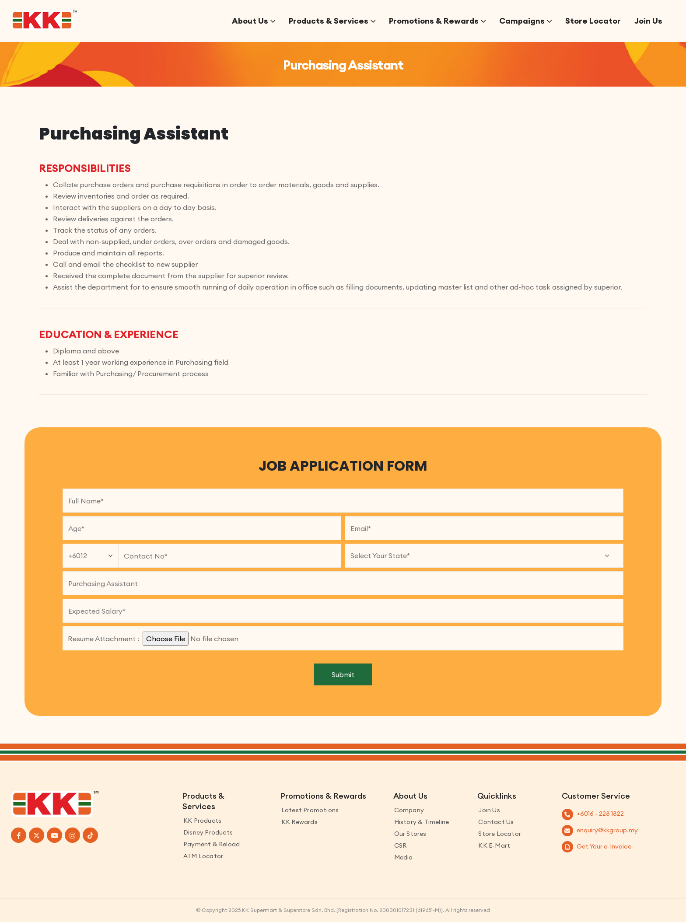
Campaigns (522, 21)
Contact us (496, 822)
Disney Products (208, 832)
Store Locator (593, 21)
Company (409, 810)
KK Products (202, 820)
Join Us (648, 21)
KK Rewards (299, 822)
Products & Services (328, 21)
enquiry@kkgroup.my (607, 830)
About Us (250, 21)
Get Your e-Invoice (604, 846)
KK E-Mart (494, 845)
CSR (400, 845)
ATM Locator (203, 856)
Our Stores (410, 834)
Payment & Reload (211, 844)
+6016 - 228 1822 (600, 813)
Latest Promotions (310, 810)
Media (403, 857)
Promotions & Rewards (434, 21)
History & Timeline (421, 822)
